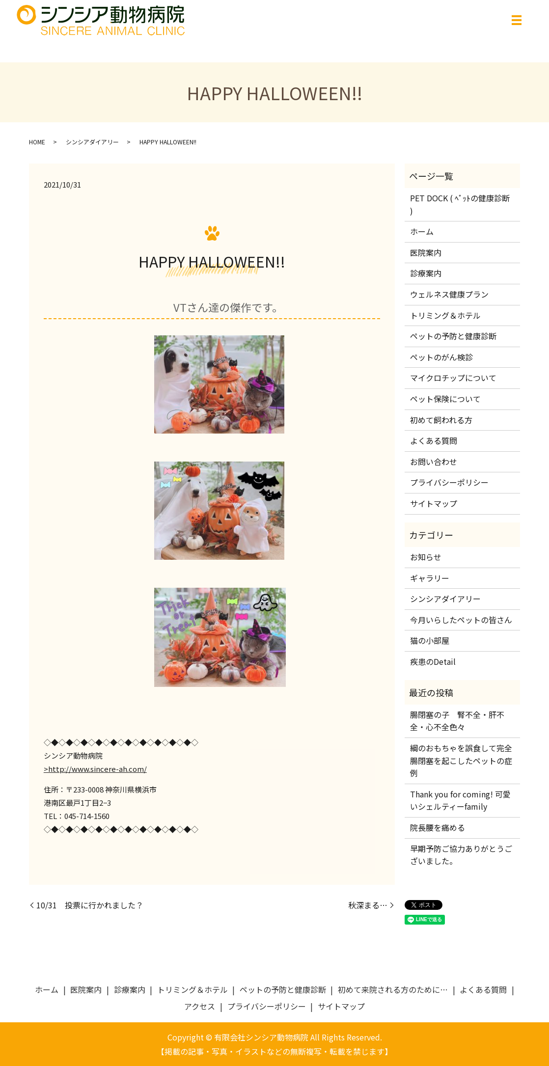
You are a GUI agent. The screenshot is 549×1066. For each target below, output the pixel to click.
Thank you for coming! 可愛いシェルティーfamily (460, 800)
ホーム (422, 231)
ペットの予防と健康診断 (453, 336)
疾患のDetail (433, 661)
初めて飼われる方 (441, 420)
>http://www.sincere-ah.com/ (95, 769)
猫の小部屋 (429, 640)
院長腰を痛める (441, 827)
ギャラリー (429, 578)
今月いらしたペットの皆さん (461, 620)
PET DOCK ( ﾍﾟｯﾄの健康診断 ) (460, 204)
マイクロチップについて (453, 377)
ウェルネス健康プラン (449, 294)
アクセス (199, 1006)
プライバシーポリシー (449, 482)
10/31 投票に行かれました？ (89, 905)
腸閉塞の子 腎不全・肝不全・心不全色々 (457, 721)
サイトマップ (433, 503)
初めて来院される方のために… (393, 989)
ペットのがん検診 (441, 357)
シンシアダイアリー (92, 141)
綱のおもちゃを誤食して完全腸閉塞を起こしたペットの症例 (461, 760)
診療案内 (425, 273)
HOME (37, 141)
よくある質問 (433, 440)
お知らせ (425, 557)
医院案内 (425, 252)
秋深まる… (367, 905)
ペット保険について (445, 399)
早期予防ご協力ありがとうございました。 (461, 855)
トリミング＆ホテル (445, 315)
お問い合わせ (433, 461)
